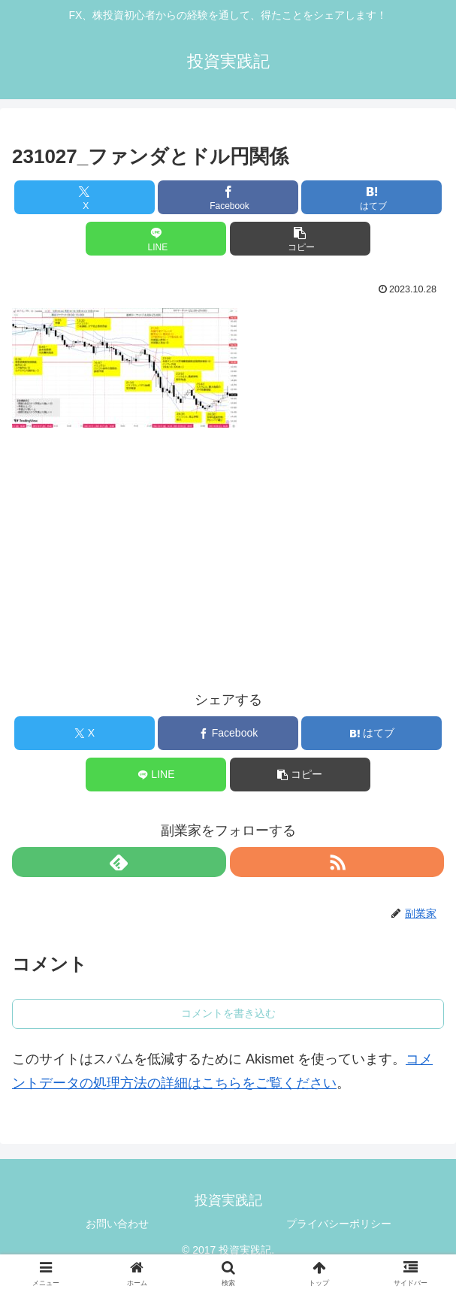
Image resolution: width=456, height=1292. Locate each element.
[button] (300, 239)
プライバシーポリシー (338, 1224)
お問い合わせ (117, 1224)
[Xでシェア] (84, 197)
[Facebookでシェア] (228, 197)
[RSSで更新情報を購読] (337, 862)
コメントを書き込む (228, 1013)
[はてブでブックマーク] (371, 197)
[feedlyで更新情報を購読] (119, 862)
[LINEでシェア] (156, 239)
